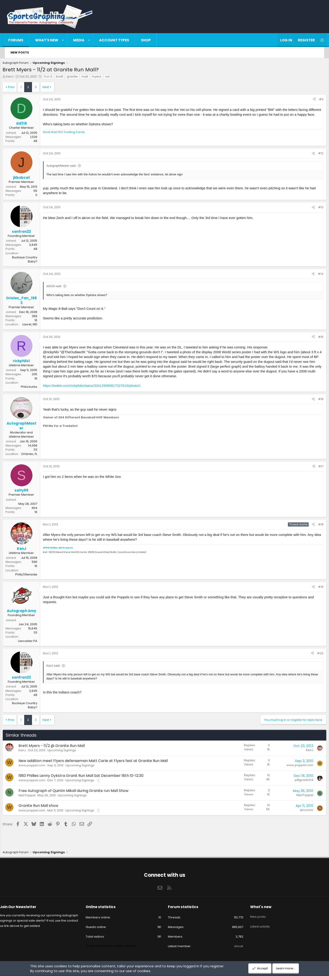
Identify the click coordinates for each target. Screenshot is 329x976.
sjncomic (301, 811)
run (113, 77)
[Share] (308, 100)
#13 (315, 208)
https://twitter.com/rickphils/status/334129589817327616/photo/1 (97, 387)
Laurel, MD (35, 325)
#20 (314, 654)
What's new (51, 40)
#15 (315, 338)
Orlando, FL (35, 455)
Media (83, 40)
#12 (315, 154)
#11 (315, 100)
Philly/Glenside (32, 575)
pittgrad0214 (298, 781)
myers (102, 77)
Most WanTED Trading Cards (69, 138)
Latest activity (256, 923)
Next (51, 88)
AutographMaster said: (67, 166)
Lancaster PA (33, 642)
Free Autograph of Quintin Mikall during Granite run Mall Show (79, 791)
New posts (20, 52)
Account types (119, 40)
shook (234, 946)
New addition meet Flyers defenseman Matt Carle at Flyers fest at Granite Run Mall (98, 762)
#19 (315, 588)
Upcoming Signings (67, 751)
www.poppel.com (37, 766)
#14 (315, 275)
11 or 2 (54, 77)
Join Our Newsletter (26, 906)
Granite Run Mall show (44, 806)
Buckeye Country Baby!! (30, 260)
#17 (315, 467)
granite (78, 77)
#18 (315, 525)
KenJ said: (59, 666)
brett (65, 77)
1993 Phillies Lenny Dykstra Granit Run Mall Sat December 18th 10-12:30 (86, 776)
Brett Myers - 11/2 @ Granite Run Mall (57, 746)
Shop (150, 40)
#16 (315, 400)
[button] (68, 40)
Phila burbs (35, 388)
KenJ (15, 77)
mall (90, 77)
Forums (20, 40)
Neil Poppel (32, 796)
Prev (17, 88)
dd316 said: (59, 287)
